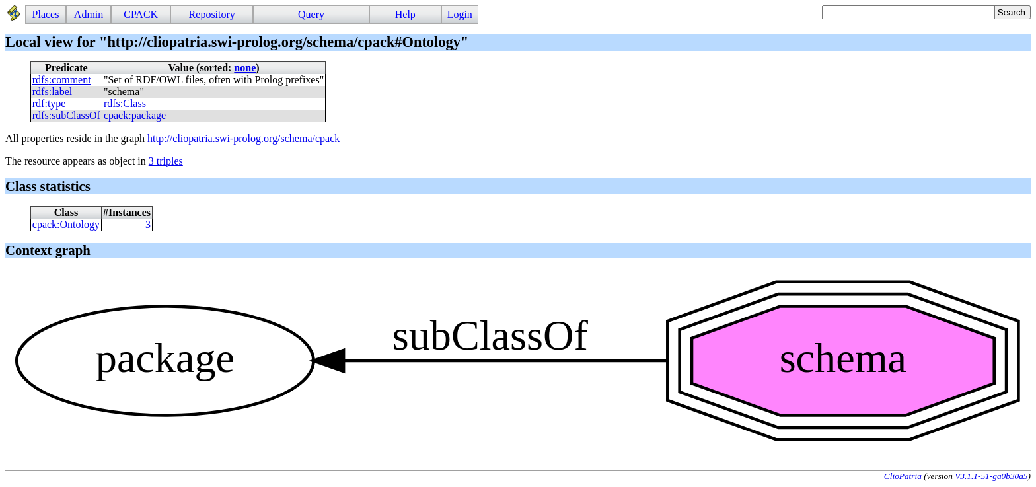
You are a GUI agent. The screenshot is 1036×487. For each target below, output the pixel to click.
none (245, 67)
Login (459, 14)
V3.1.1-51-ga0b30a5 (991, 476)
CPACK (141, 14)
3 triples (166, 161)
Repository (212, 14)
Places (45, 14)
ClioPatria (903, 476)
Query (311, 14)
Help (405, 14)
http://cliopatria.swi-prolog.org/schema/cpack (243, 138)
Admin (88, 14)
